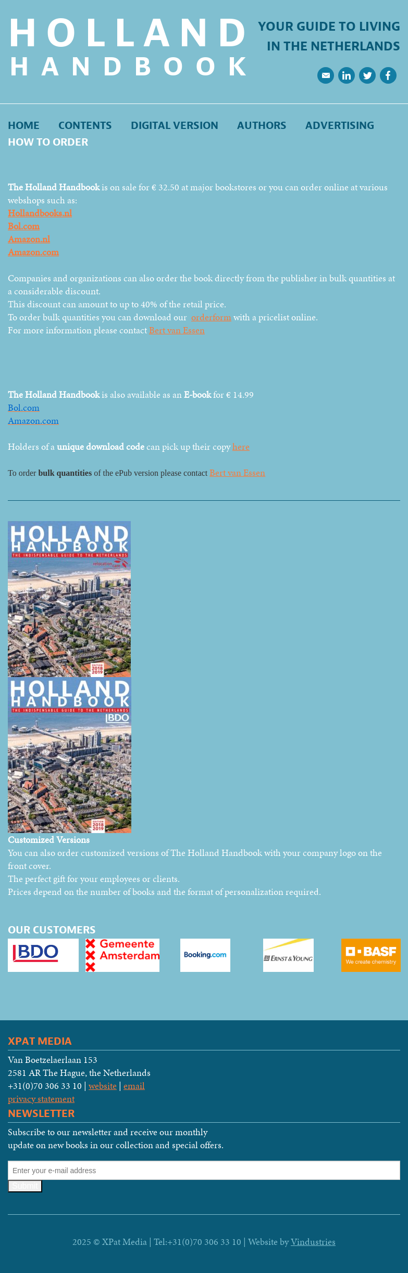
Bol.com (24, 225)
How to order (48, 142)
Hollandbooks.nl (40, 212)
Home (24, 126)
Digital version (174, 126)
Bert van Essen (177, 329)
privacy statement (41, 1098)
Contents (85, 126)
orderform (211, 316)
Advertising (339, 126)
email (134, 1085)
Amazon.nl (29, 238)
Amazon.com (33, 251)
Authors (262, 126)
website (103, 1085)
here (241, 446)
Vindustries (313, 1241)
